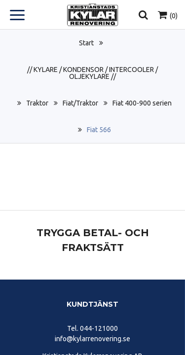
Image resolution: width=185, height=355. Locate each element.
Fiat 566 (99, 130)
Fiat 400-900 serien (142, 103)
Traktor (37, 103)
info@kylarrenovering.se (92, 339)
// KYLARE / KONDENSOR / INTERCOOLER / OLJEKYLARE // (92, 73)
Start (86, 43)
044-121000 (99, 328)
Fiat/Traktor (80, 103)
